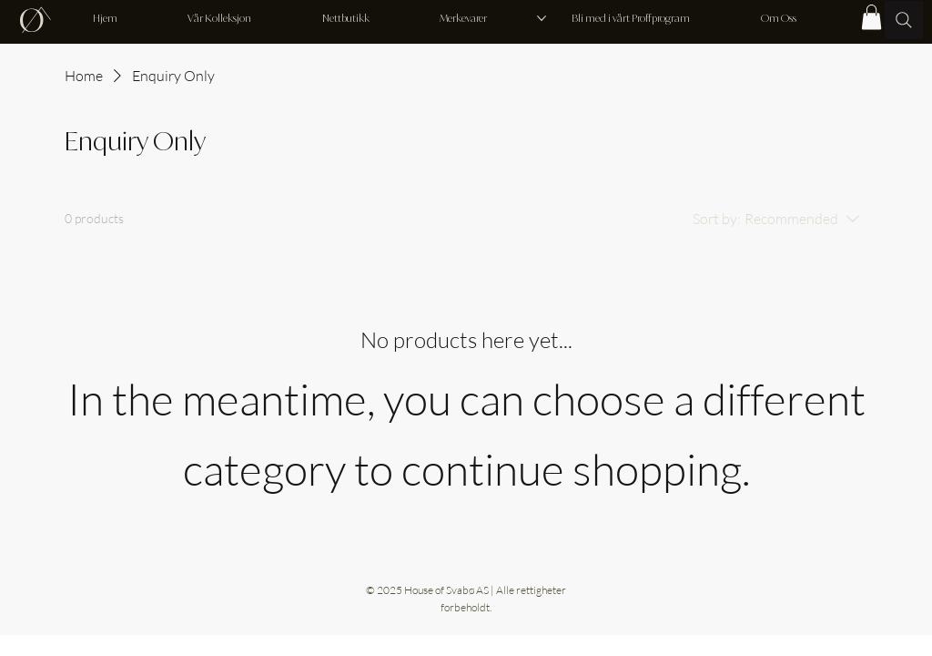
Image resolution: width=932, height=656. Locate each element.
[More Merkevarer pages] (541, 18)
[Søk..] (904, 20)
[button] (871, 17)
